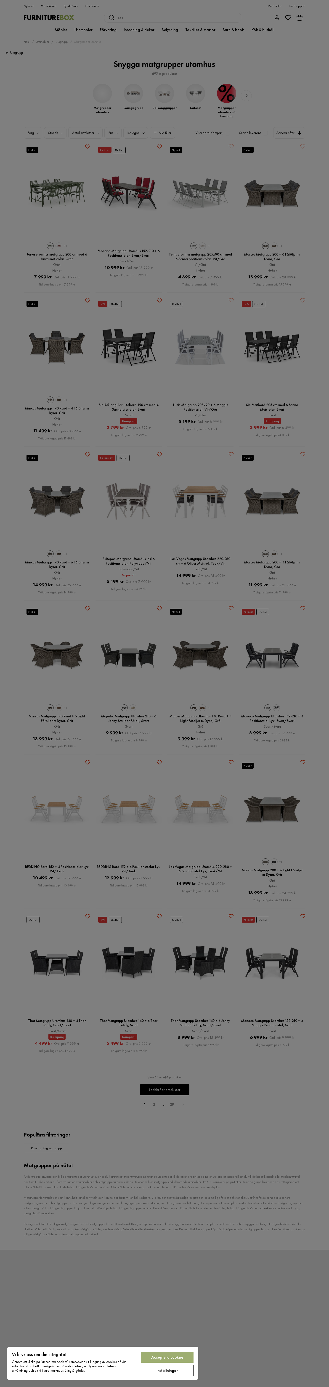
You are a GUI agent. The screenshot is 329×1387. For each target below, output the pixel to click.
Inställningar (167, 1370)
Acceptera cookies (167, 1357)
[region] (102, 1363)
